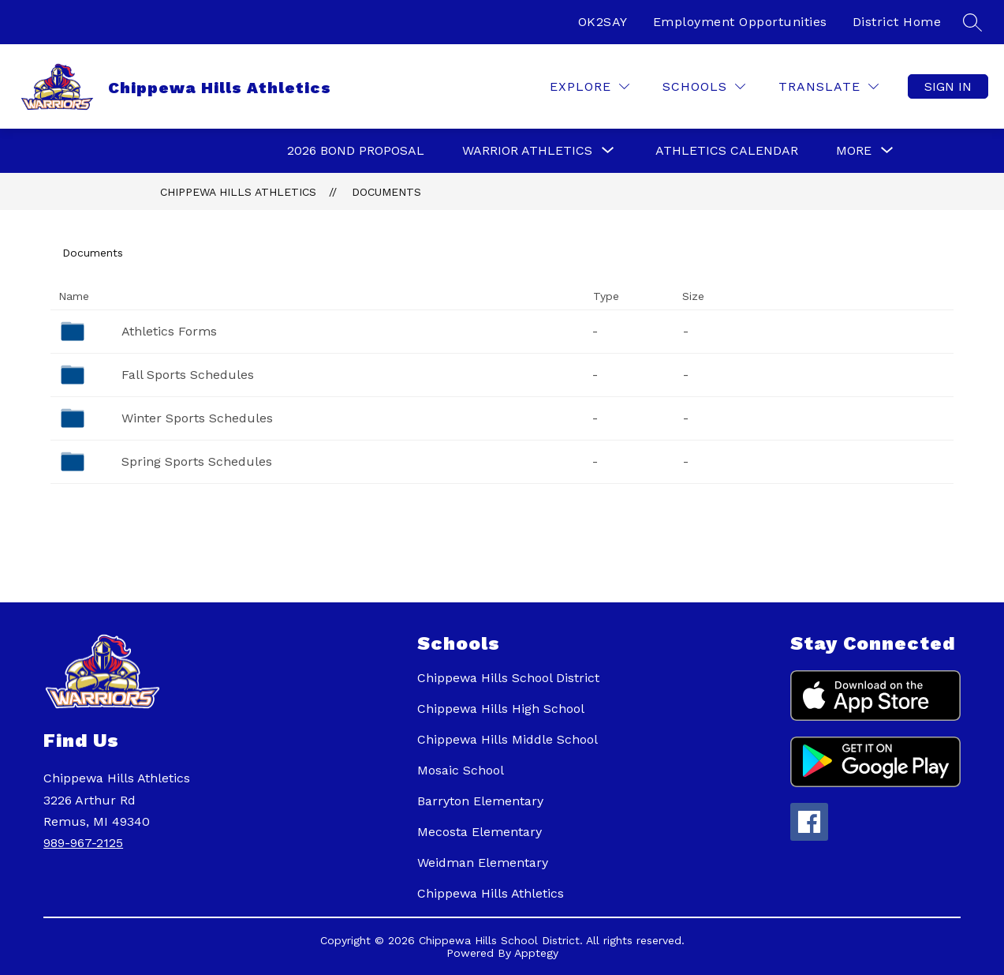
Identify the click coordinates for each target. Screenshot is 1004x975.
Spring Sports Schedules (196, 461)
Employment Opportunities (740, 21)
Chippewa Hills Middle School (507, 739)
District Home (897, 21)
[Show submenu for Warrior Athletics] (527, 150)
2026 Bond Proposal (355, 150)
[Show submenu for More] (854, 150)
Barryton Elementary (480, 800)
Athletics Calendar (726, 150)
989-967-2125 (83, 842)
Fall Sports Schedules (187, 374)
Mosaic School (460, 770)
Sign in (948, 86)
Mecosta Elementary (479, 831)
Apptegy (536, 953)
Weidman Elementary (482, 862)
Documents (386, 192)
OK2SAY (603, 21)
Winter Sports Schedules (197, 418)
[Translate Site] (828, 86)
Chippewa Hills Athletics (238, 192)
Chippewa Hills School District (508, 677)
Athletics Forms (169, 331)
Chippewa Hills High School (500, 708)
